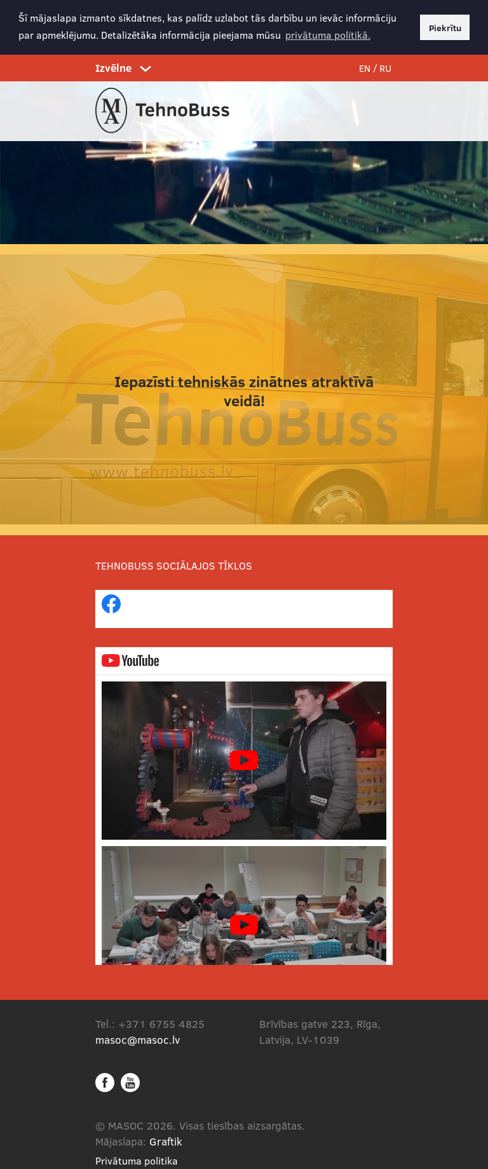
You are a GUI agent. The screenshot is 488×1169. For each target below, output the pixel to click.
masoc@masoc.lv (137, 1038)
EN (364, 66)
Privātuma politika (136, 1159)
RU (385, 66)
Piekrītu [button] (445, 27)
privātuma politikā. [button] (327, 34)
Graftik (165, 1140)
